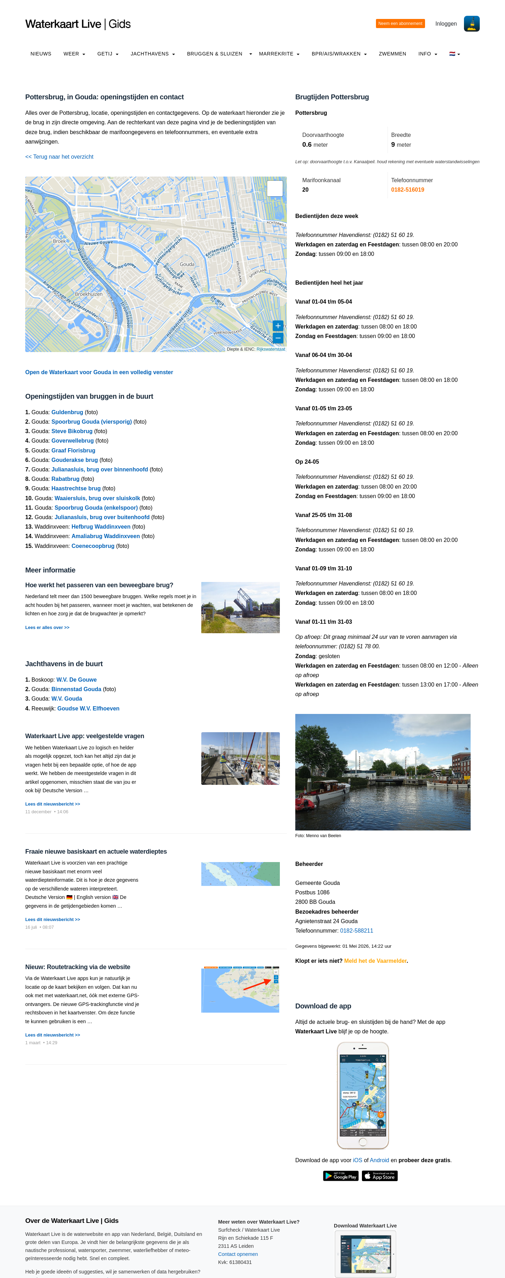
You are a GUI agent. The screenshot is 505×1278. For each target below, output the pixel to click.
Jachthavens (153, 54)
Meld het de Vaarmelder (375, 961)
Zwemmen (392, 54)
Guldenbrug (67, 412)
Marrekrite (279, 54)
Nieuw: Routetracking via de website (77, 967)
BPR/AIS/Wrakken (339, 54)
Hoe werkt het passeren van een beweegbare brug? (99, 585)
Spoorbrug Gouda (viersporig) (92, 422)
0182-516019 (407, 190)
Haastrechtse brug (76, 488)
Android (379, 1160)
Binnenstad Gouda (76, 689)
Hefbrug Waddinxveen (101, 527)
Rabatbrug (66, 479)
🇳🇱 (454, 54)
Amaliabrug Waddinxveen (106, 536)
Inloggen (446, 24)
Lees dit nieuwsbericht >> (52, 804)
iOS (358, 1160)
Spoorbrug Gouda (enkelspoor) (96, 508)
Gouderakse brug (75, 460)
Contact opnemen (238, 1254)
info (427, 54)
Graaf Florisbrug (73, 450)
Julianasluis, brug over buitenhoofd (102, 517)
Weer (74, 54)
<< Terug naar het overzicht (59, 157)
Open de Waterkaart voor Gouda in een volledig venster (99, 372)
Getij (108, 54)
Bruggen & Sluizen (214, 54)
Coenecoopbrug (93, 546)
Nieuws (41, 54)
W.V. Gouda (67, 699)
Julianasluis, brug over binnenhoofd (100, 469)
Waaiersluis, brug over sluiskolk (97, 498)
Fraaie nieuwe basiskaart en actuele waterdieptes (96, 851)
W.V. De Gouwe (76, 680)
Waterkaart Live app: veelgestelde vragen (84, 736)
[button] (275, 188)
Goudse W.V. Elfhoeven (89, 708)
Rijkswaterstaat (271, 349)
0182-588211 (356, 931)
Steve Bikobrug (72, 431)
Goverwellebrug (73, 441)
